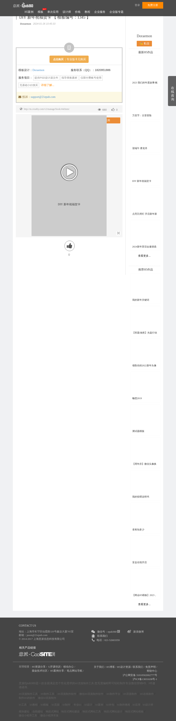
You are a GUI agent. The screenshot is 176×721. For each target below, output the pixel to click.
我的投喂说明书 (140, 496)
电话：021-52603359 (108, 640)
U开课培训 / (55, 666)
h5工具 (23, 704)
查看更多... (144, 255)
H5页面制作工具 (84, 683)
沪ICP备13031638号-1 (145, 679)
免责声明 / (151, 666)
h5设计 (88, 704)
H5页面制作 (130, 693)
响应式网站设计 (113, 711)
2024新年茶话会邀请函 (144, 246)
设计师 (67, 11)
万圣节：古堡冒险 (142, 115)
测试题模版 (138, 431)
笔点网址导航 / (75, 670)
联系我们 (102, 635)
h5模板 (45, 704)
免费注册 (153, 5)
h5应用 (137, 704)
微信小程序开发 (49, 715)
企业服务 (99, 11)
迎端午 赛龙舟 (139, 148)
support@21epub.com (43, 96)
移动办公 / (69, 666)
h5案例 (99, 704)
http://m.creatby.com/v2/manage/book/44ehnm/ (47, 109)
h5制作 (66, 704)
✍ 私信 (144, 43)
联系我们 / (139, 666)
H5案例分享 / (58, 670)
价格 (78, 11)
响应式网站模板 (134, 711)
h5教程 (34, 704)
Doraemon (38, 70)
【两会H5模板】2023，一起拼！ (144, 595)
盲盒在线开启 (139, 562)
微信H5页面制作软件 (91, 693)
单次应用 (53, 11)
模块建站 (24, 711)
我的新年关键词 (140, 299)
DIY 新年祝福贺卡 (142, 181)
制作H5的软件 (27, 697)
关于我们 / (100, 666)
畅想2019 (137, 398)
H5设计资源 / (124, 666)
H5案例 (28, 11)
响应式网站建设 (70, 711)
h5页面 (56, 704)
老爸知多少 (138, 529)
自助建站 (37, 711)
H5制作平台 (113, 693)
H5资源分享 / (40, 666)
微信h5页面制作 (47, 697)
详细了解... (47, 85)
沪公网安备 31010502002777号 (140, 675)
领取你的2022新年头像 (144, 365)
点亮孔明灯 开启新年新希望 (144, 213)
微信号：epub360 (108, 631)
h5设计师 (148, 704)
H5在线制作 (147, 693)
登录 (137, 5)
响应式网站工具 (92, 711)
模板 (40, 11)
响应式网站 (52, 711)
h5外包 (110, 704)
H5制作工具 (47, 693)
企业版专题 (116, 11)
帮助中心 (152, 670)
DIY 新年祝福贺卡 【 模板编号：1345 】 (54, 17)
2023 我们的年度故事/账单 (145, 82)
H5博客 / (111, 666)
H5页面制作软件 (67, 693)
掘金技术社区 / (41, 670)
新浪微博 (138, 631)
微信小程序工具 (28, 715)
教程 (87, 11)
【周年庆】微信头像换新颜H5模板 (144, 464)
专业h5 (77, 704)
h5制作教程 (123, 704)
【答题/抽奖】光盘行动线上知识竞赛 (144, 332)
